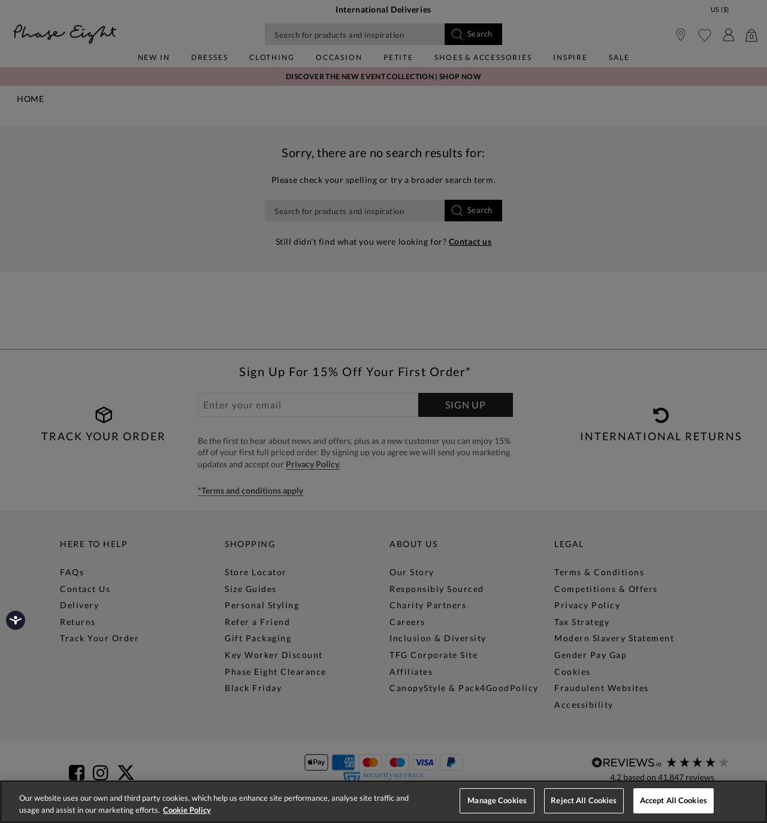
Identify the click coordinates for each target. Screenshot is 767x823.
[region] (383, 801)
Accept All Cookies (673, 800)
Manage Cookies (497, 800)
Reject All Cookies (584, 800)
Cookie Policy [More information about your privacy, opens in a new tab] (187, 810)
